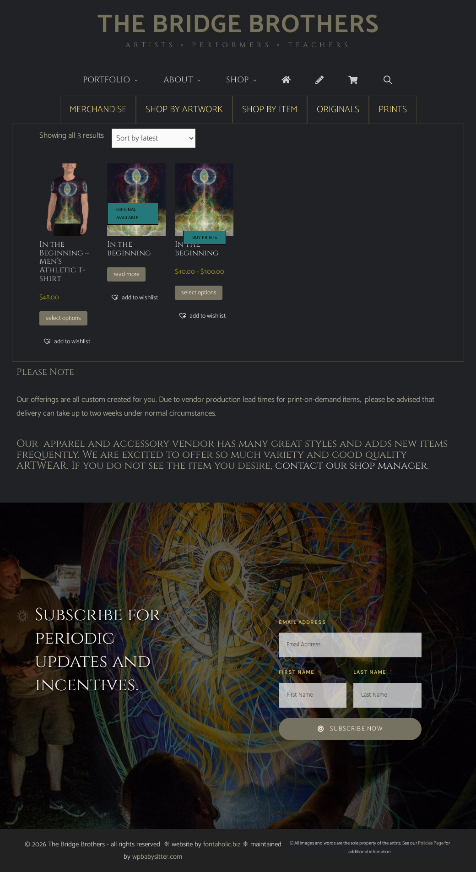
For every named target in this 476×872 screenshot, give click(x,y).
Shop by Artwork (184, 109)
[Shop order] (153, 138)
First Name (297, 672)
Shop (248, 80)
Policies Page (431, 843)
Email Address (303, 622)
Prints (393, 109)
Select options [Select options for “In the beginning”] (198, 292)
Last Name (370, 672)
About (188, 80)
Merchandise (98, 109)
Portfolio (117, 80)
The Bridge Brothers (238, 25)
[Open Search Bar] (387, 80)
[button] (66, 341)
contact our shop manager (351, 465)
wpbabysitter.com (157, 856)
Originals (338, 109)
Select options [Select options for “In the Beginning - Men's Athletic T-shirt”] (63, 318)
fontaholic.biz (222, 844)
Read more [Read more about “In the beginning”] (127, 274)
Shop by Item (270, 109)
